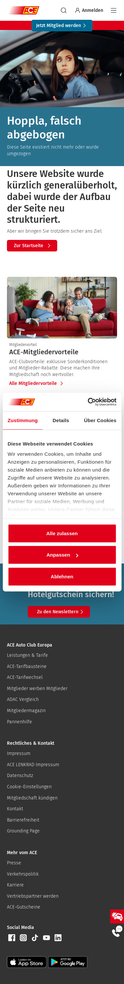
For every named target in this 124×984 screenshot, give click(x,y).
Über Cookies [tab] (100, 420)
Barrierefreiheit (23, 820)
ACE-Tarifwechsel (25, 677)
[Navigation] (113, 10)
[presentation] (62, 352)
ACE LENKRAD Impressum (33, 764)
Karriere (15, 885)
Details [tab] (61, 420)
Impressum (18, 753)
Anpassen (62, 555)
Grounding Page (23, 831)
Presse (14, 863)
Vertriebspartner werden (33, 896)
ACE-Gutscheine (23, 907)
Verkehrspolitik (23, 874)
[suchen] (63, 10)
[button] (11, 937)
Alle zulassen (62, 533)
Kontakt (15, 809)
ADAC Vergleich (23, 699)
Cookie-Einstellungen (29, 787)
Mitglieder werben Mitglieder (37, 688)
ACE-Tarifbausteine (27, 666)
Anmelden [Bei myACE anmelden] (88, 10)
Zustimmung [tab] (23, 420)
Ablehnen (62, 576)
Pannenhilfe (19, 722)
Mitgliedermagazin (26, 710)
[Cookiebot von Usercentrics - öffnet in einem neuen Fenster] (88, 402)
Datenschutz (20, 775)
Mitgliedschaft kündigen (32, 798)
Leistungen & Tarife (27, 655)
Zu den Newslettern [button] (61, 611)
